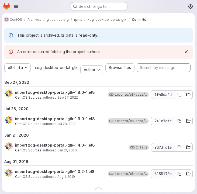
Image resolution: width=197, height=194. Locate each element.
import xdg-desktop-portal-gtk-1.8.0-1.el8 (55, 92)
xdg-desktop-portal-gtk (56, 67)
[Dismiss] (186, 51)
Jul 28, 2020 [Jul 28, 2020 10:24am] (67, 124)
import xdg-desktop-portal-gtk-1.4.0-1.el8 (55, 145)
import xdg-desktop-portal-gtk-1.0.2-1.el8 (55, 171)
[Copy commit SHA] (179, 94)
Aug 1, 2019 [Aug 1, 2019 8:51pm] (66, 177)
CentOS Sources (28, 97)
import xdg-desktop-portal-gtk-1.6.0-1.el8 (55, 118)
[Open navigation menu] (16, 6)
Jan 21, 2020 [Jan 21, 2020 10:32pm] (67, 150)
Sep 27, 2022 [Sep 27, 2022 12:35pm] (67, 97)
